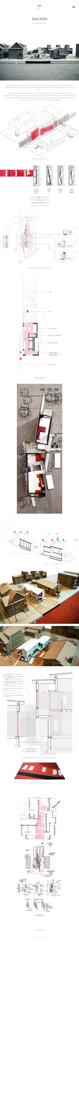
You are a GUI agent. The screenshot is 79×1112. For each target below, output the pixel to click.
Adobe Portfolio (43, 938)
